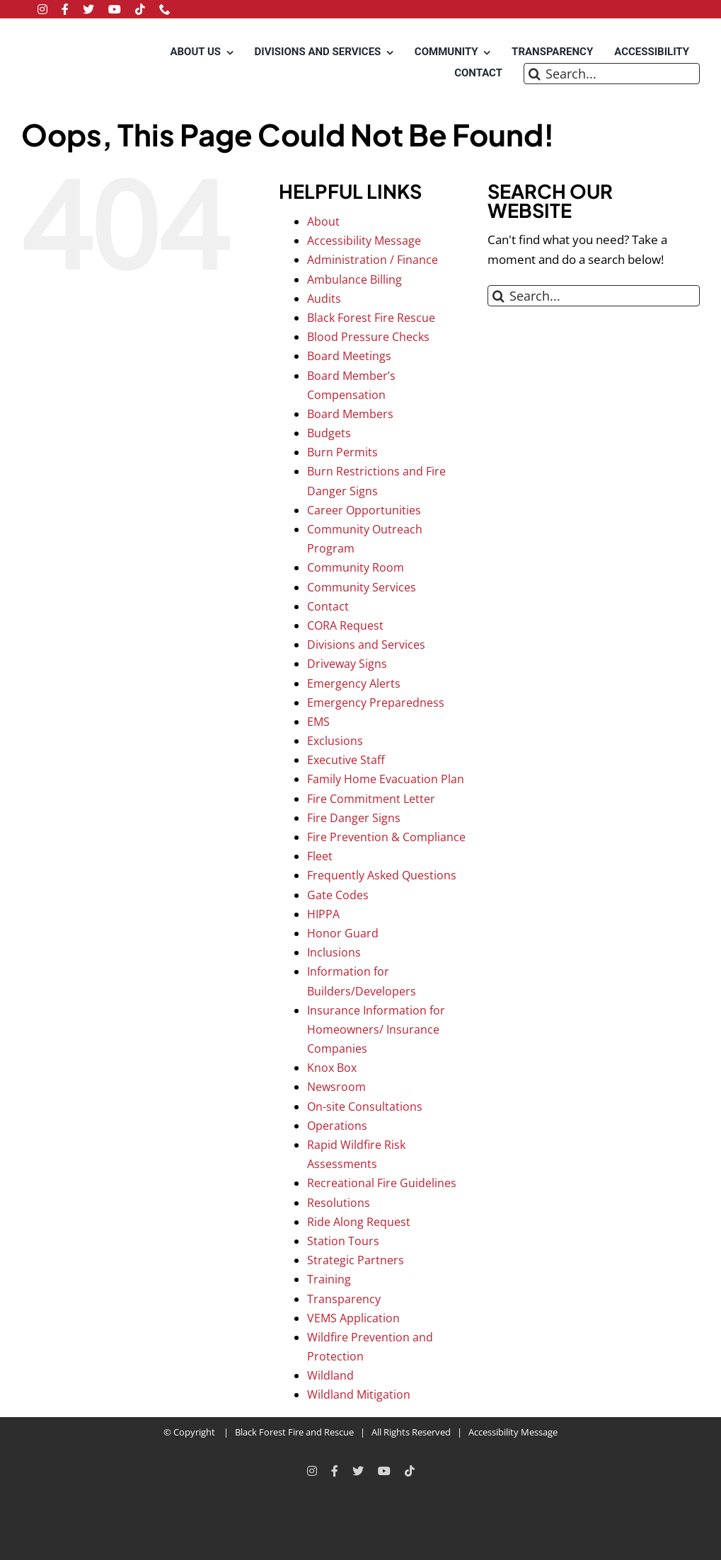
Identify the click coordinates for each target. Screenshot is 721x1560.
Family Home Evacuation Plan (385, 779)
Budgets (329, 433)
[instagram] (42, 9)
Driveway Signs (347, 663)
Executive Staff (346, 760)
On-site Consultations (364, 1106)
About (323, 221)
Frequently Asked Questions (381, 875)
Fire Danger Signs (353, 818)
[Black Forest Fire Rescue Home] (66, 64)
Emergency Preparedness (375, 702)
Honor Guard (343, 933)
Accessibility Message (364, 240)
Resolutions (338, 1203)
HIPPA (323, 914)
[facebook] (65, 9)
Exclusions (335, 741)
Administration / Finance (372, 259)
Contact (328, 606)
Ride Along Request (358, 1222)
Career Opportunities (364, 510)
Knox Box (332, 1067)
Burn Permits (342, 452)
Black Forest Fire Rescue (371, 317)
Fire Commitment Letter (371, 799)
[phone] (165, 9)
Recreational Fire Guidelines (381, 1183)
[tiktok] (140, 9)
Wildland (330, 1375)
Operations (337, 1125)
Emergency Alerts (353, 683)
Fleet (320, 856)
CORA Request (345, 625)
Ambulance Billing (354, 279)
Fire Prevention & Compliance (386, 837)
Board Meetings (349, 356)
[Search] (534, 73)
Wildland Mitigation (358, 1394)
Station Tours (343, 1241)
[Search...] (612, 73)
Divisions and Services (366, 644)
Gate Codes (338, 895)
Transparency (344, 1299)
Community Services (361, 587)
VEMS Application (353, 1318)
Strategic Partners (355, 1260)
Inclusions (334, 952)
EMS (318, 721)
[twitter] (88, 9)
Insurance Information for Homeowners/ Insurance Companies (376, 1029)
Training (329, 1279)
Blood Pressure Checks (368, 337)
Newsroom (336, 1086)
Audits (324, 298)
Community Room (355, 567)
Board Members (350, 414)
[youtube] (114, 9)
